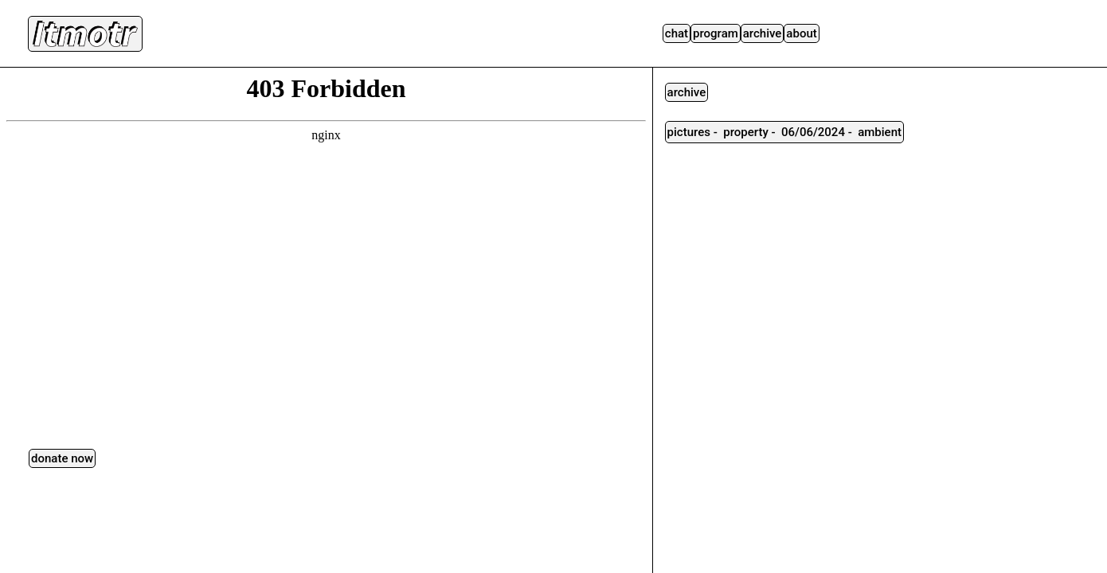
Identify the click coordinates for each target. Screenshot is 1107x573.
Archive (762, 33)
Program (715, 33)
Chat (676, 33)
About (801, 33)
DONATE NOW (62, 458)
